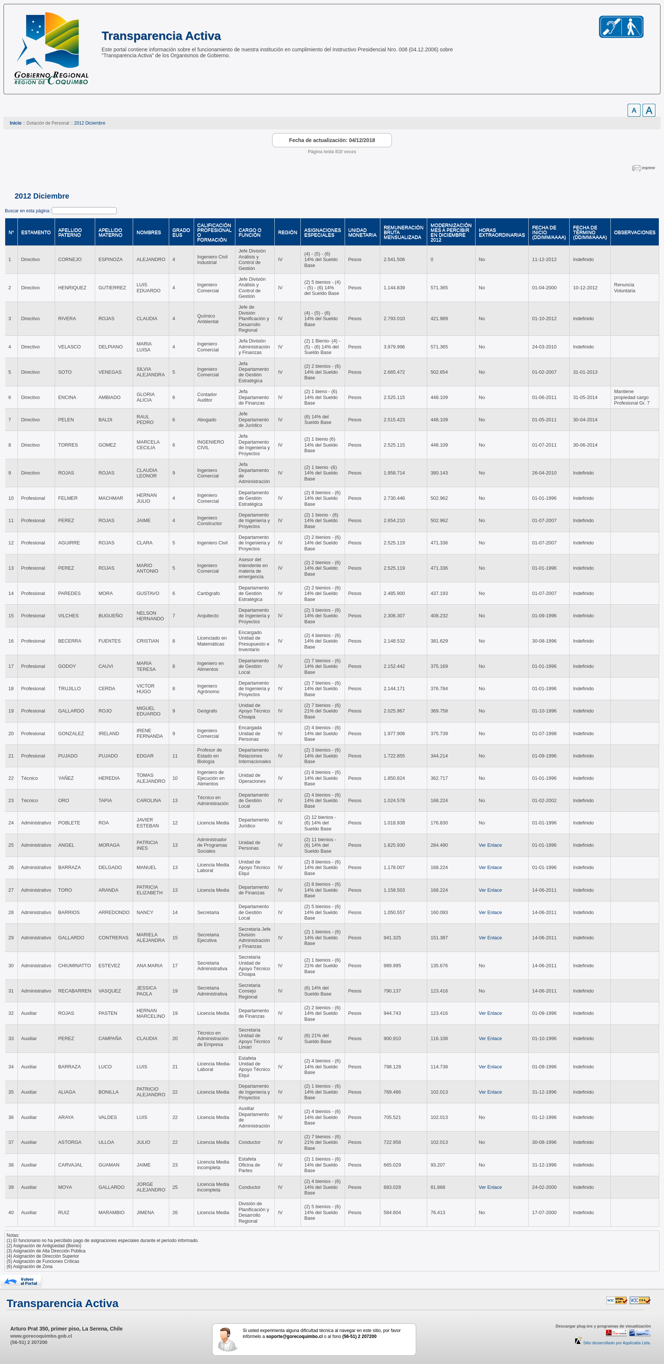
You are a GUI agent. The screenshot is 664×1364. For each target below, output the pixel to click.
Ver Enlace (490, 845)
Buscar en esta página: (28, 210)
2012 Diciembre (89, 123)
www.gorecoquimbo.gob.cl (41, 1336)
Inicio (16, 123)
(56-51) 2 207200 (29, 1342)
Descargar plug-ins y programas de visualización (603, 1326)
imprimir (648, 168)
